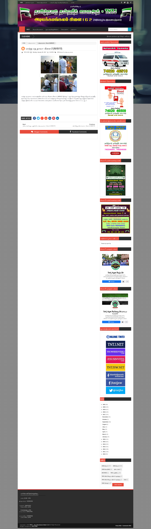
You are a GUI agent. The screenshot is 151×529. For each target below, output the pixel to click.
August (104, 424)
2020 (104, 407)
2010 (104, 454)
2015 (104, 441)
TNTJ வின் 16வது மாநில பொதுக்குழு (111, 479)
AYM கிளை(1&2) (106, 469)
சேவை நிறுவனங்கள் (42, 2)
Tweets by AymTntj (106, 243)
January (104, 436)
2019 (104, 409)
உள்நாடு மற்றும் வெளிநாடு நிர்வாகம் (59, 2)
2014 (104, 444)
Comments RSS (126, 525)
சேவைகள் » (64, 29)
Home (21, 2)
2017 (104, 414)
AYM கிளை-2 (60, 52)
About (28, 29)
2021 (104, 404)
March (104, 434)
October (104, 419)
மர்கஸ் (72, 2)
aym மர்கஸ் (117, 469)
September (105, 422)
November (105, 417)
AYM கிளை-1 (105, 465)
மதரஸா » (73, 29)
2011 (104, 451)
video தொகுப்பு (105, 483)
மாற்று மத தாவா (31, 43)
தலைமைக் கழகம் (30, 2)
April (103, 431)
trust (125, 479)
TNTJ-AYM (26, 52)
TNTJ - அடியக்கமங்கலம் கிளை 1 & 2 (39, 525)
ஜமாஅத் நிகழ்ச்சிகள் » (52, 29)
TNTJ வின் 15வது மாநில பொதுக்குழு (111, 476)
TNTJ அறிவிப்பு (114, 472)
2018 (104, 412)
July (103, 427)
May (103, 429)
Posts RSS (119, 525)
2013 (104, 446)
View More (118, 484)
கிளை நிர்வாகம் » (38, 29)
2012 (104, 449)
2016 (104, 439)
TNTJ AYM (34, 526)
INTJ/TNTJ (104, 472)
